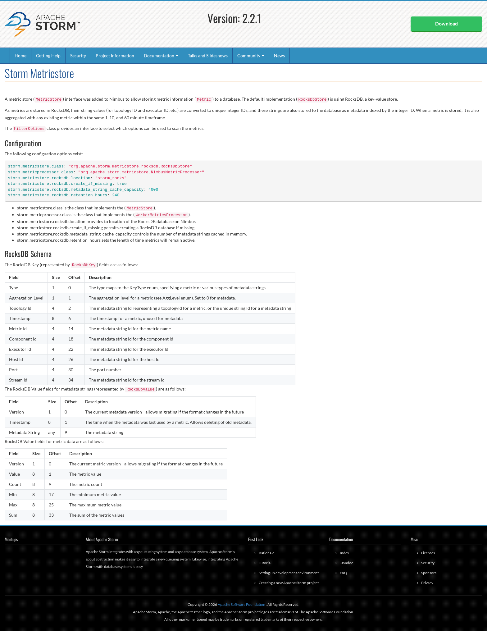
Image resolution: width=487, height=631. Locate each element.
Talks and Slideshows (208, 55)
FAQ (343, 572)
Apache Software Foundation (241, 604)
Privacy (427, 582)
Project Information (115, 55)
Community (250, 55)
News (279, 55)
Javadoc (346, 562)
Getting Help (48, 55)
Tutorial (265, 562)
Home (20, 55)
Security (78, 55)
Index (344, 553)
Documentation (161, 55)
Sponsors (428, 572)
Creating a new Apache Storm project (289, 582)
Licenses (428, 553)
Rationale (266, 553)
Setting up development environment (289, 572)
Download (446, 23)
